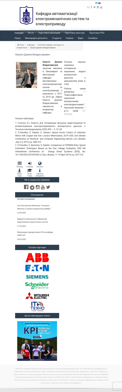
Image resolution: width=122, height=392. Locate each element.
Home (21, 45)
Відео (81, 38)
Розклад (19, 164)
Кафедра (19, 33)
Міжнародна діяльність (36, 38)
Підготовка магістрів (75, 33)
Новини (70, 38)
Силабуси (92, 38)
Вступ (31, 33)
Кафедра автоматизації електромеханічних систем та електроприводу (62, 18)
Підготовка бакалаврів (49, 33)
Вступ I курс (19, 173)
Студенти (57, 38)
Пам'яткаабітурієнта (40, 173)
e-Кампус (29, 164)
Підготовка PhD (96, 33)
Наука (18, 38)
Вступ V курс (29, 173)
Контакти (40, 164)
